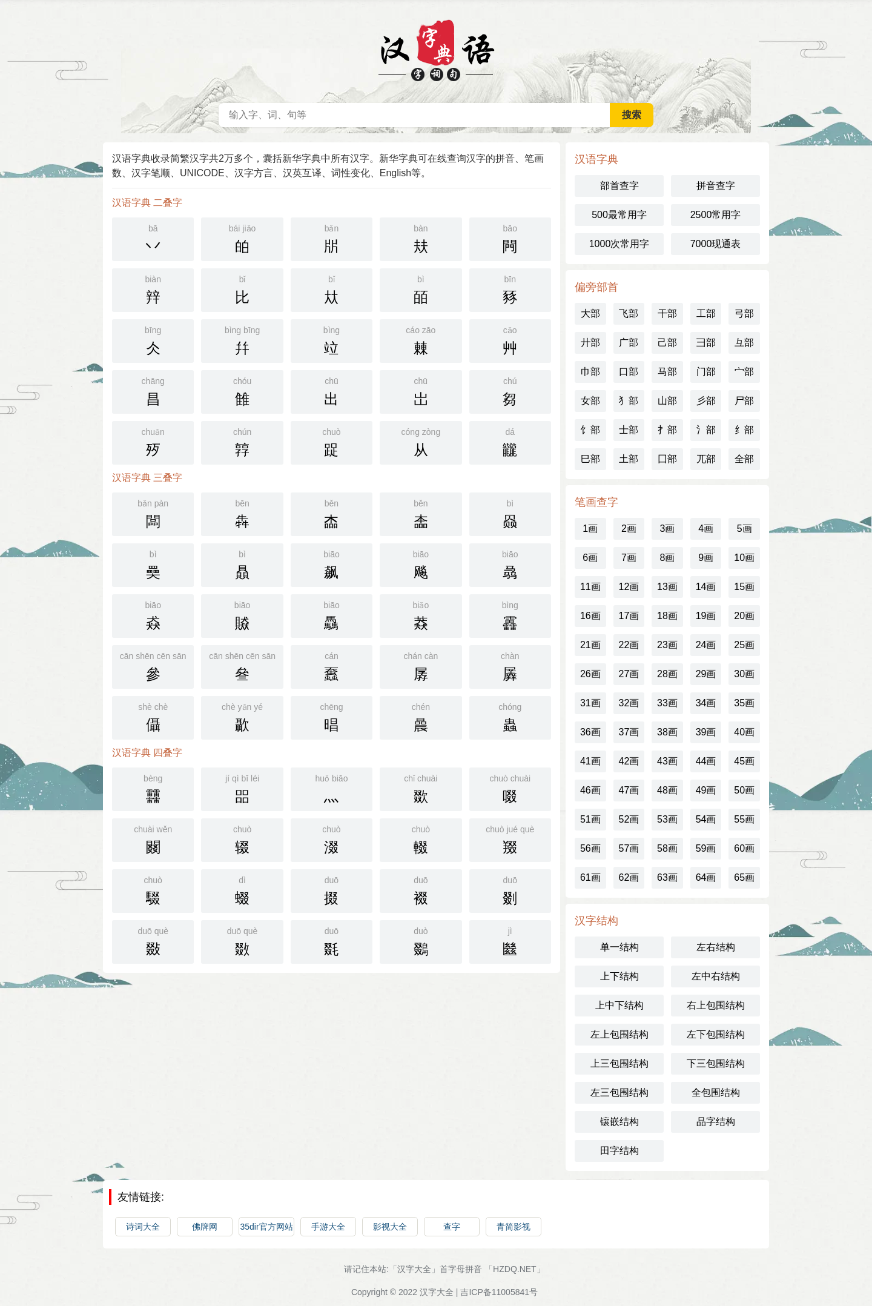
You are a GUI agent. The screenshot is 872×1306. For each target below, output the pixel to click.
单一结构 (619, 947)
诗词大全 (143, 1226)
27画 (628, 674)
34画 (706, 703)
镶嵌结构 (619, 1121)
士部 (628, 430)
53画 (667, 819)
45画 (744, 761)
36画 (590, 732)
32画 (628, 703)
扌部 (667, 430)
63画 (667, 877)
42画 (628, 761)
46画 (590, 790)
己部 (667, 342)
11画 (590, 587)
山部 (667, 401)
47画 (628, 790)
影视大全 (390, 1226)
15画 (744, 587)
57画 (628, 848)
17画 (628, 616)
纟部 (744, 430)
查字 (451, 1226)
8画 (667, 557)
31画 (590, 703)
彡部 (706, 401)
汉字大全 (437, 1292)
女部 (590, 401)
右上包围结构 (716, 1005)
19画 (706, 616)
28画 (667, 674)
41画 (590, 761)
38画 (667, 732)
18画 (667, 616)
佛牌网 (204, 1226)
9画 (705, 557)
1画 (590, 528)
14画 (706, 587)
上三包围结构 (619, 1063)
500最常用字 (619, 215)
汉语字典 (436, 48)
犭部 (628, 401)
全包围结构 (716, 1092)
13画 (667, 587)
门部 (706, 371)
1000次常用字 (619, 244)
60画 (744, 848)
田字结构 (619, 1150)
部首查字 (619, 186)
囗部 (667, 459)
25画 (744, 645)
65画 (744, 877)
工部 (706, 313)
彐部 (706, 342)
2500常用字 (715, 215)
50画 (744, 790)
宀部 (744, 371)
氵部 (706, 430)
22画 (628, 645)
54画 (706, 819)
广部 (628, 342)
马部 (667, 371)
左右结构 (715, 947)
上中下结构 (619, 1005)
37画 (628, 732)
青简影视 (513, 1226)
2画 (628, 528)
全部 (744, 459)
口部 (628, 371)
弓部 (744, 313)
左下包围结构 (716, 1034)
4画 (705, 528)
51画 (590, 819)
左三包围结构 (619, 1092)
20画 (744, 616)
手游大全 (328, 1226)
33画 (667, 703)
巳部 (590, 459)
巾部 (590, 371)
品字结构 (715, 1121)
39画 (706, 732)
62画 (628, 877)
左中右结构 (716, 976)
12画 (628, 587)
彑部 (744, 342)
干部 (667, 313)
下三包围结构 (716, 1063)
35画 (744, 703)
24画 (706, 645)
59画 (706, 848)
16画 (590, 616)
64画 (706, 877)
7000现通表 (715, 244)
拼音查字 (715, 186)
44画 (706, 761)
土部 (628, 459)
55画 (744, 819)
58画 (667, 848)
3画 (667, 528)
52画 (628, 819)
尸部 (744, 401)
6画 (590, 557)
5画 (744, 528)
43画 (667, 761)
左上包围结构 (619, 1034)
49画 (706, 790)
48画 (667, 790)
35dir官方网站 (266, 1226)
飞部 (628, 313)
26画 (590, 674)
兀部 (706, 459)
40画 (744, 732)
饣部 (590, 430)
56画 (590, 848)
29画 (706, 674)
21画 (590, 645)
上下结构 (619, 976)
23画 (667, 645)
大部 (590, 313)
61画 (590, 877)
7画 (628, 557)
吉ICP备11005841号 (499, 1292)
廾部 (590, 342)
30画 (744, 674)
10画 (744, 557)
